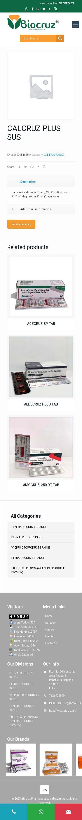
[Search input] (39, 38)
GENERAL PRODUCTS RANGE (29, 527)
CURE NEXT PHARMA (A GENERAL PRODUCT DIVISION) (37, 570)
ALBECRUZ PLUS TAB (41, 404)
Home (49, 616)
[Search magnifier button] (60, 38)
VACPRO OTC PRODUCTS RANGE (31, 547)
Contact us (51, 643)
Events (49, 636)
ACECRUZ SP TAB (41, 324)
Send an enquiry (21, 224)
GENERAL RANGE (54, 155)
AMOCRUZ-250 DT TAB (41, 485)
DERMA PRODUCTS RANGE (27, 537)
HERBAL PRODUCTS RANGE (28, 558)
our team (50, 623)
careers (49, 629)
